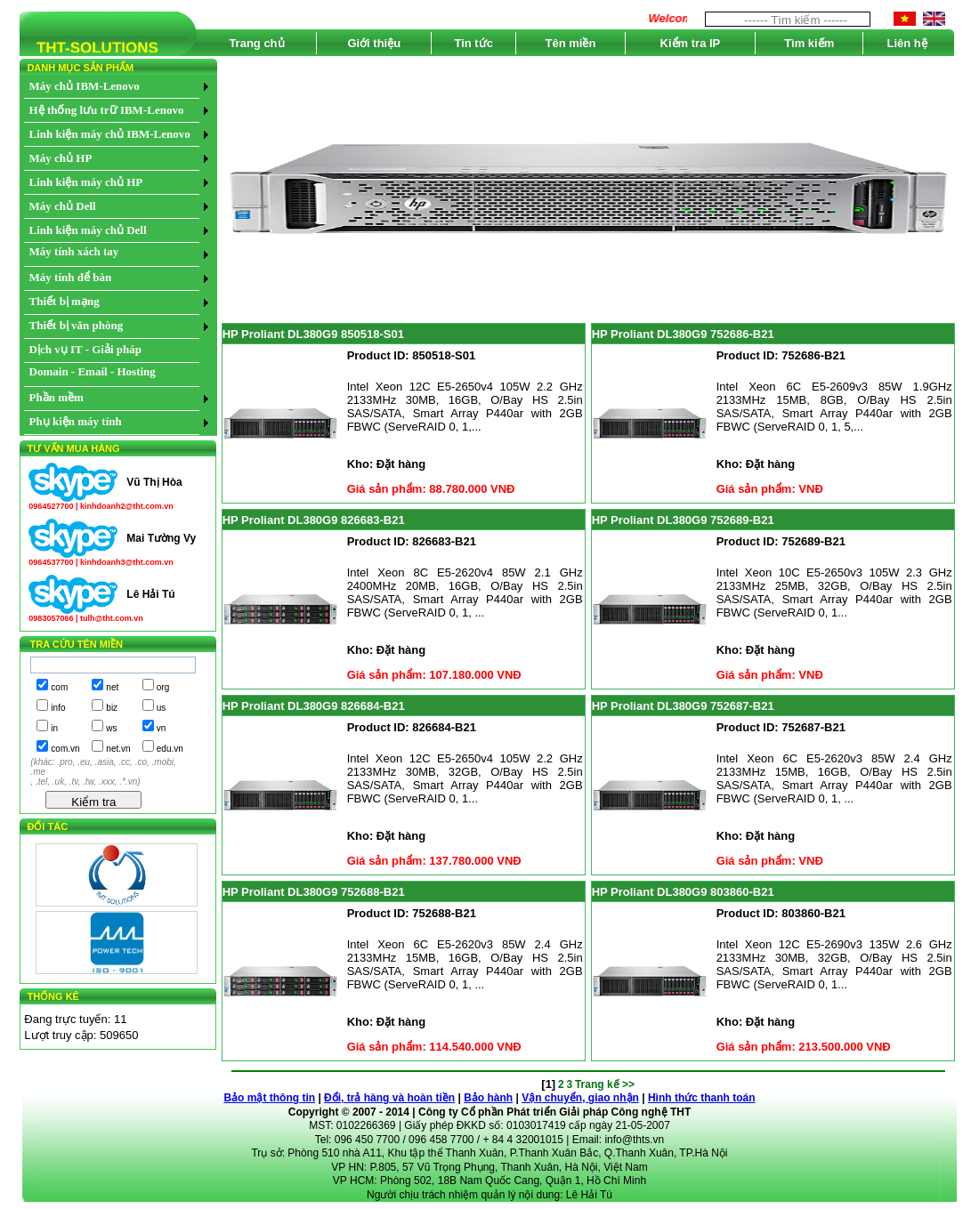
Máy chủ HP (61, 158)
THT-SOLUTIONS (89, 51)
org (163, 687)
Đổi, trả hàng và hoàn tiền (389, 1098)
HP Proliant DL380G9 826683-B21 (313, 520)
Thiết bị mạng (64, 301)
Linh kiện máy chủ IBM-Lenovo (109, 134)
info (58, 708)
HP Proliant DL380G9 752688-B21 (313, 892)
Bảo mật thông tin (269, 1098)
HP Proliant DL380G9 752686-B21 (683, 334)
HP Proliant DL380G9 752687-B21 (683, 706)
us (161, 708)
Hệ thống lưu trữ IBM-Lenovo (106, 110)
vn (161, 728)
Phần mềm (56, 397)
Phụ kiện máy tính (75, 421)
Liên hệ (907, 43)
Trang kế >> (605, 1084)
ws (111, 728)
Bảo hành (488, 1098)
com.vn (65, 749)
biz (111, 708)
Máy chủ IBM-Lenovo (84, 86)
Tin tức (473, 43)
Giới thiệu (373, 43)
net (112, 687)
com (59, 687)
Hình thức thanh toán (702, 1098)
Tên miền (570, 43)
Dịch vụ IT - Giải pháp (85, 349)
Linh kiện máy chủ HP (86, 182)
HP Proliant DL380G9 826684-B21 (313, 706)
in (54, 728)
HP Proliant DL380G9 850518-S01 (313, 334)
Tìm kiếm (809, 43)
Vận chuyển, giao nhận (580, 1098)
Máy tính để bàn (70, 277)
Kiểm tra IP (690, 43)
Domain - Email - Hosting (92, 371)
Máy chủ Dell (62, 206)
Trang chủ (256, 43)
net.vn (118, 749)
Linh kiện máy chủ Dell (88, 230)
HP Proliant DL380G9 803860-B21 (683, 892)
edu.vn (170, 749)
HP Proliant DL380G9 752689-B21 (683, 520)
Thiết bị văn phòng (76, 325)
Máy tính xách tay (74, 251)
